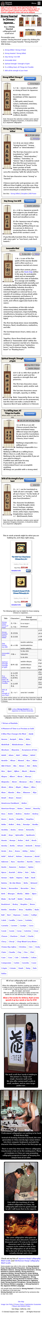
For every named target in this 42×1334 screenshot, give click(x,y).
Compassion (6, 963)
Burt (9, 915)
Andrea (19, 814)
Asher (32, 851)
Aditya (25, 755)
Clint (32, 952)
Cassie (3, 931)
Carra (31, 925)
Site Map (21, 1301)
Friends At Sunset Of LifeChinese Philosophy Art (21, 592)
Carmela (4, 925)
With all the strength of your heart (16, 70)
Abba (21, 739)
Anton (20, 830)
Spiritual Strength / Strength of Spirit (17, 64)
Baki (27, 878)
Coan (3, 957)
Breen (32, 904)
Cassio (11, 931)
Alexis (3, 787)
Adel (18, 755)
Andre (10, 814)
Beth (3, 893)
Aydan (30, 867)
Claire (3, 952)
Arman (37, 846)
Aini (28, 766)
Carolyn (23, 925)
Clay (19, 952)
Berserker (25, 888)
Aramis (4, 840)
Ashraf (10, 856)
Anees (3, 819)
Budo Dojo (28, 272)
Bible (27, 893)
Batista (4, 883)
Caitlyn (34, 915)
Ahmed (21, 760)
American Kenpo (8, 808)
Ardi (27, 840)
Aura (13, 862)
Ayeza (3, 872)
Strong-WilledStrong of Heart (5, 624)
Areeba (4, 846)
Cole (16, 957)
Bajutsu (19, 878)
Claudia (12, 952)
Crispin (4, 968)
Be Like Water (15, 883)
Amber (24, 803)
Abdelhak (5, 744)
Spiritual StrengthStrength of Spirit (5, 664)
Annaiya (26, 824)
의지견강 (36, 139)
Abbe (28, 739)
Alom (3, 792)
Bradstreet (5, 904)
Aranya (12, 840)
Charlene (14, 936)
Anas (3, 814)
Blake (3, 899)
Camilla (12, 920)
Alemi (14, 782)
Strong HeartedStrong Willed (4, 634)
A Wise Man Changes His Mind (13, 734)
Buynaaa (17, 915)
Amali (3, 798)
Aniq (18, 824)
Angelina (30, 819)
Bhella (20, 893)
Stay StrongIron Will (5, 645)
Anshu (13, 830)
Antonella (30, 830)
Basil (33, 878)
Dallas (3, 973)
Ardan (20, 840)
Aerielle (4, 760)
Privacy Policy (19, 1304)
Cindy (37, 947)
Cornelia (25, 963)
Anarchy (36, 808)
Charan (4, 936)
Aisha (35, 766)
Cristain (13, 968)
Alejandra (5, 782)
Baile (12, 878)
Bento (3, 888)
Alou (18, 792)
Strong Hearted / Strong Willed (15, 53)
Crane (33, 963)
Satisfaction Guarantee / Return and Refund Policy (26, 1305)
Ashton (19, 856)
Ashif (3, 856)
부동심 (37, 254)
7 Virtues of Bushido (9, 723)
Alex (31, 782)
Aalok (31, 734)
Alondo (11, 792)
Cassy (19, 931)
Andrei (27, 814)
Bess (33, 888)
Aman (11, 798)
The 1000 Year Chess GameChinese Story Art (21, 558)
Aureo (37, 862)
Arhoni (20, 846)
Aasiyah (13, 739)
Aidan (34, 760)
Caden (25, 915)
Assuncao (28, 856)
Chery (3, 941)
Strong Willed (15, 193)
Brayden (24, 904)
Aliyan (26, 787)
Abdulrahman (17, 744)
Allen (33, 787)
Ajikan (16, 771)
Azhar (20, 872)
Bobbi (20, 899)
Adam (11, 755)
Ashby (24, 851)
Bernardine (13, 888)
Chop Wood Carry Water (27, 941)
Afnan (12, 760)
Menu (36, 3)
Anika (3, 824)
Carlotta (28, 920)
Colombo (24, 957)
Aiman (21, 766)
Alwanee (26, 792)
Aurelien (20, 862)
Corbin (16, 963)
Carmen (14, 925)
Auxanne (12, 867)
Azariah (12, 872)
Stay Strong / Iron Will (12, 57)
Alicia (11, 787)
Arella (12, 846)
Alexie (38, 782)
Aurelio (30, 862)
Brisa (21, 909)
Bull (3, 915)
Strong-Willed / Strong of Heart (15, 50)
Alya (34, 792)
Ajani (9, 771)
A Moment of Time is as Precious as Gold (17, 728)
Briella (4, 909)
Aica (28, 760)
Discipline (24, 193)
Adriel (32, 755)
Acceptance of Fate (29, 750)
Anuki (3, 835)
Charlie (31, 936)
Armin (3, 851)
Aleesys (28, 776)
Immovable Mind (10, 60)
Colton (33, 957)
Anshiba (4, 830)
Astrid (37, 856)
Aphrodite (19, 835)
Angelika (20, 819)
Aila (14, 766)
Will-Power (32, 193)
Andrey (35, 814)
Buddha (29, 909)
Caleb (3, 920)
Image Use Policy (7, 1304)
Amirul (28, 808)
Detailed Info (16, 571)
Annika (35, 824)
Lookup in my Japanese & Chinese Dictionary (22, 710)
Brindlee (12, 909)
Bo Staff (12, 899)
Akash (24, 771)
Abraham (5, 750)
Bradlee (28, 899)
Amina (20, 808)
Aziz (26, 872)
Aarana (4, 739)
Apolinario (30, 835)
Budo (37, 909)
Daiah (21, 968)
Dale (35, 968)
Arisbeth (28, 846)
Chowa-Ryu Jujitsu (8, 947)
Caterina (27, 931)
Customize (29, 78)
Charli (22, 936)
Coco (10, 957)
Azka (33, 872)
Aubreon (4, 862)
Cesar (36, 931)
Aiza (3, 771)
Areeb (34, 840)
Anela (11, 819)
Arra (10, 851)
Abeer (28, 744)
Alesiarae (23, 782)
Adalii (3, 755)
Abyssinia (15, 750)
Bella (26, 883)
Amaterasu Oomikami (10, 803)
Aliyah (18, 787)
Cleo (25, 952)
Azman (4, 878)
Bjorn (34, 893)
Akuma (32, 771)
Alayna (4, 776)
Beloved (34, 883)
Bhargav (11, 893)
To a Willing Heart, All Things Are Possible (19, 67)
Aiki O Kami (6, 766)
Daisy (28, 968)
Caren (20, 920)
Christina (22, 947)
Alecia (20, 776)
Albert (12, 776)
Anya (11, 835)
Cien (30, 947)
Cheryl (11, 941)
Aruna (17, 851)
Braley (15, 904)
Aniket (11, 824)
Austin (3, 867)
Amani (18, 798)
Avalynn (22, 867)
